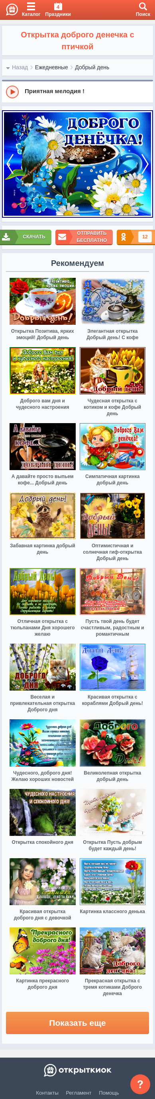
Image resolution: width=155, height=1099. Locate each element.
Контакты (47, 1093)
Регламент (79, 1093)
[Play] (12, 92)
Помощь (109, 1093)
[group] (77, 91)
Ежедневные (51, 67)
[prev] (10, 164)
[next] (145, 164)
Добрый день (92, 67)
